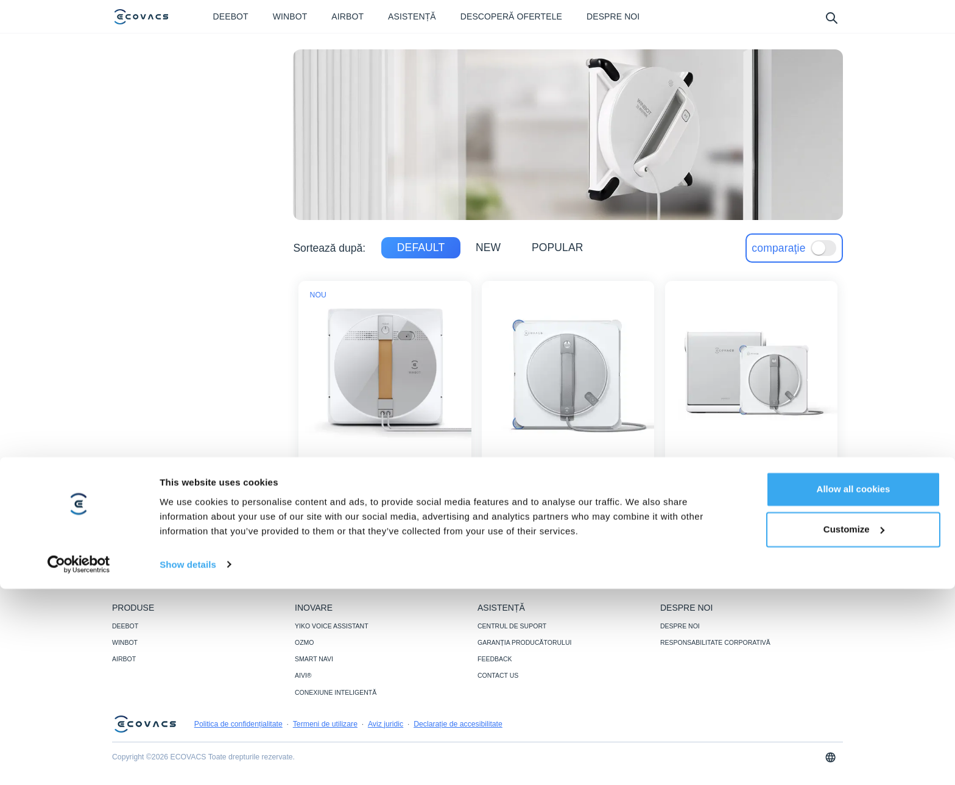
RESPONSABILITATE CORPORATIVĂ (715, 642)
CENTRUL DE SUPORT (511, 626)
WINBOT (125, 642)
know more (385, 513)
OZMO (304, 642)
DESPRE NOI (680, 626)
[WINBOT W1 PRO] (384, 513)
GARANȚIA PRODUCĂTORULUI (524, 642)
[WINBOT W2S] (568, 513)
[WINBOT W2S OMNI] (750, 513)
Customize (853, 725)
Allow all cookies (853, 686)
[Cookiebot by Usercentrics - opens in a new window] (79, 761)
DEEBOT (125, 626)
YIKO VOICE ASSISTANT (331, 626)
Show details (188, 761)
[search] (831, 17)
